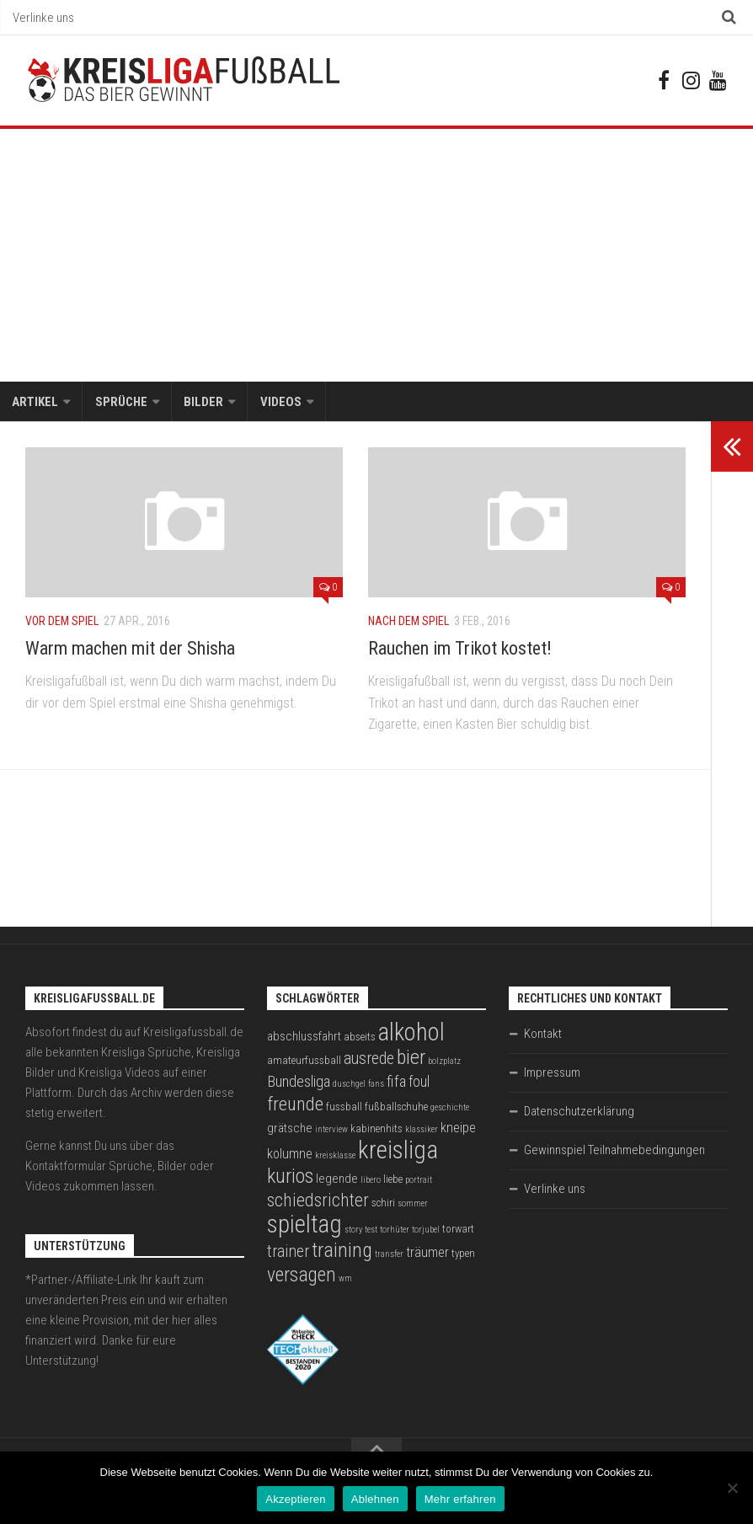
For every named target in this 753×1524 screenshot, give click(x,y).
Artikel (35, 402)
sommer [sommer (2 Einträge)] (413, 1205)
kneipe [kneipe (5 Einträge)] (458, 1129)
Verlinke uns (43, 17)
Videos (279, 402)
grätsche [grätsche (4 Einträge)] (289, 1129)
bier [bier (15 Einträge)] (411, 1058)
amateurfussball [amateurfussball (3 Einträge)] (304, 1062)
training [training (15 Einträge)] (342, 1251)
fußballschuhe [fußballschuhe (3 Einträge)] (396, 1108)
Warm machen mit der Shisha (130, 649)
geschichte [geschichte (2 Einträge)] (449, 1109)
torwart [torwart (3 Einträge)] (458, 1230)
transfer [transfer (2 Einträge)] (389, 1255)
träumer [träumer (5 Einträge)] (427, 1254)
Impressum (552, 1074)
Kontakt (543, 1035)
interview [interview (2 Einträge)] (331, 1131)
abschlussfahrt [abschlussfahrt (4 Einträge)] (304, 1037)
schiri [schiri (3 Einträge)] (383, 1204)
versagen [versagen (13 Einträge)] (301, 1276)
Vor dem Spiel (62, 622)
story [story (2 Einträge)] (353, 1231)
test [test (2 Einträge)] (371, 1231)
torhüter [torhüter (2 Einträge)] (394, 1231)
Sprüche (120, 402)
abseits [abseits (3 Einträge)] (360, 1038)
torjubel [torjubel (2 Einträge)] (426, 1231)
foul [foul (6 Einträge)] (419, 1083)
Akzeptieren (295, 1499)
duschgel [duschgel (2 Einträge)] (349, 1085)
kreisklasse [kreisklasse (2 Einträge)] (335, 1157)
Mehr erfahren (460, 1499)
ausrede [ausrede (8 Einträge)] (369, 1060)
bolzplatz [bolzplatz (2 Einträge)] (444, 1062)
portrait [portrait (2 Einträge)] (418, 1181)
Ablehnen (375, 1499)
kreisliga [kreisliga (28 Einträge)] (398, 1151)
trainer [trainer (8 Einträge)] (288, 1253)
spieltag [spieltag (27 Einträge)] (304, 1225)
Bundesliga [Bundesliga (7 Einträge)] (298, 1083)
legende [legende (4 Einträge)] (337, 1180)
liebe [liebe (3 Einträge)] (393, 1180)
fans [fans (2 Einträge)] (376, 1085)
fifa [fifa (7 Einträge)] (396, 1083)
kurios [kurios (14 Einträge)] (290, 1178)
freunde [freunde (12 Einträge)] (295, 1105)
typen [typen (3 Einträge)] (463, 1255)
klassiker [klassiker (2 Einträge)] (421, 1131)
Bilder (202, 402)
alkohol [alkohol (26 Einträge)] (411, 1033)
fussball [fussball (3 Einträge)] (344, 1108)
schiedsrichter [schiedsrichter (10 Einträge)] (318, 1201)
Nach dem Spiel (408, 622)
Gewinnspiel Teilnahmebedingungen (614, 1151)
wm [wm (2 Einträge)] (345, 1280)
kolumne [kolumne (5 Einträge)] (289, 1155)
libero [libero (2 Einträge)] (370, 1181)
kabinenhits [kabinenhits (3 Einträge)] (376, 1130)
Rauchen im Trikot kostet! (460, 649)
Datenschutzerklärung (579, 1112)
